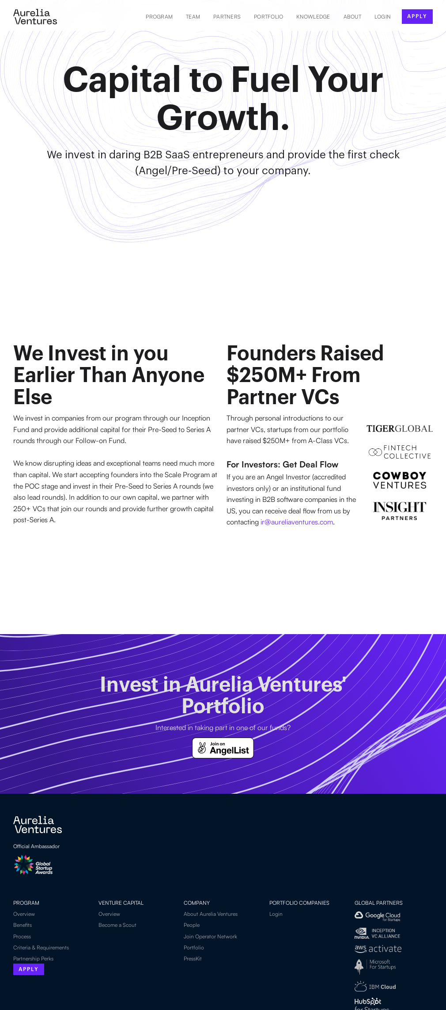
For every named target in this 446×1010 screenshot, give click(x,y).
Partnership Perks (33, 958)
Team (193, 16)
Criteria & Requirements (41, 947)
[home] (35, 16)
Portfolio (268, 16)
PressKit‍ (193, 958)
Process (22, 936)
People (192, 925)
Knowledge (313, 16)
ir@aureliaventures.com (297, 521)
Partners (227, 16)
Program (159, 16)
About (352, 16)
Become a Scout (117, 925)
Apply (29, 969)
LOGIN (382, 16)
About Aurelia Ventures (211, 914)
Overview (24, 914)
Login (276, 914)
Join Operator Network (210, 936)
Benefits (22, 925)
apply (417, 16)
